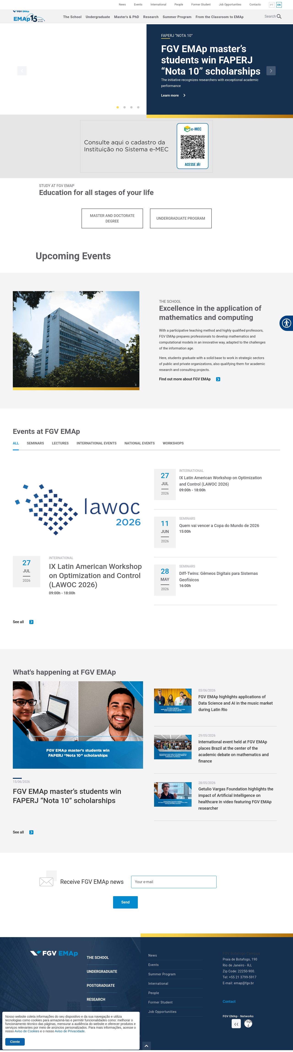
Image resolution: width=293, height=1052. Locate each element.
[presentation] (71, 906)
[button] (22, 70)
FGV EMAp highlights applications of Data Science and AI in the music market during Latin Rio (235, 704)
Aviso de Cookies (26, 1031)
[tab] (16, 443)
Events (138, 4)
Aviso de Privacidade (69, 1031)
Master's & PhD (126, 16)
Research (151, 16)
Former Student (201, 4)
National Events (140, 443)
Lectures (60, 443)
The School (72, 16)
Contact (229, 1003)
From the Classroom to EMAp (220, 16)
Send (125, 904)
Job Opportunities (230, 4)
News (122, 4)
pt (272, 4)
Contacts (255, 4)
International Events (97, 443)
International (158, 4)
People (179, 4)
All (16, 443)
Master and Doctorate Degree (112, 218)
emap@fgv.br (244, 985)
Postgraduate (101, 987)
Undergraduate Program (180, 218)
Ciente (15, 1042)
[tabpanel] (146, 547)
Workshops (173, 443)
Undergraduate (98, 16)
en (279, 4)
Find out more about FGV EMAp (190, 379)
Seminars (35, 443)
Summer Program (177, 16)
